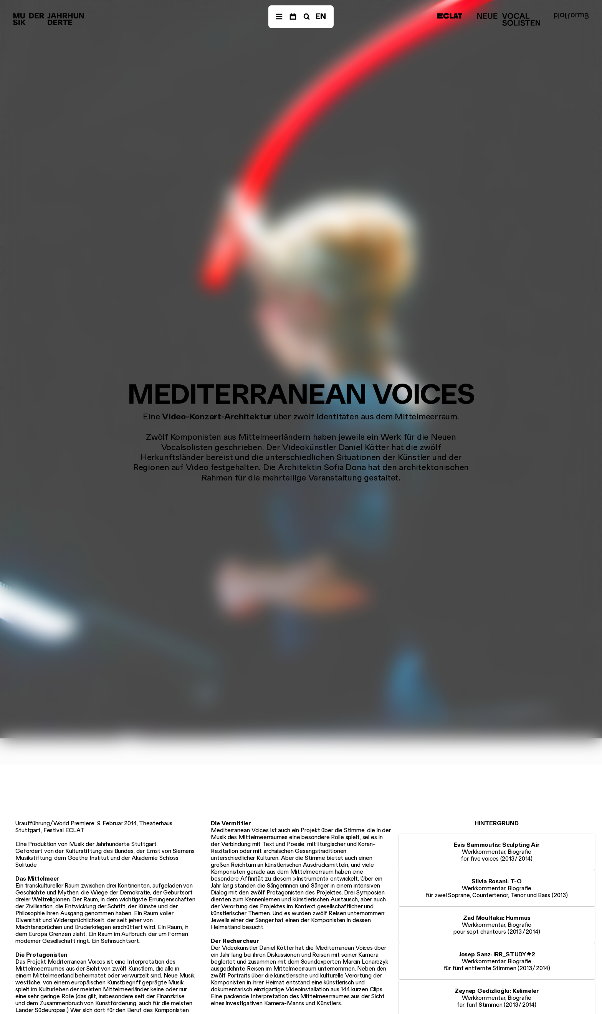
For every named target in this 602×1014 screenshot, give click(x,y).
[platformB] (571, 16)
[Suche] (306, 16)
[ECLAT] (449, 16)
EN (321, 16)
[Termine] (293, 16)
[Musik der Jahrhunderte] (48, 19)
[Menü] (279, 16)
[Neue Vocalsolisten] (508, 19)
